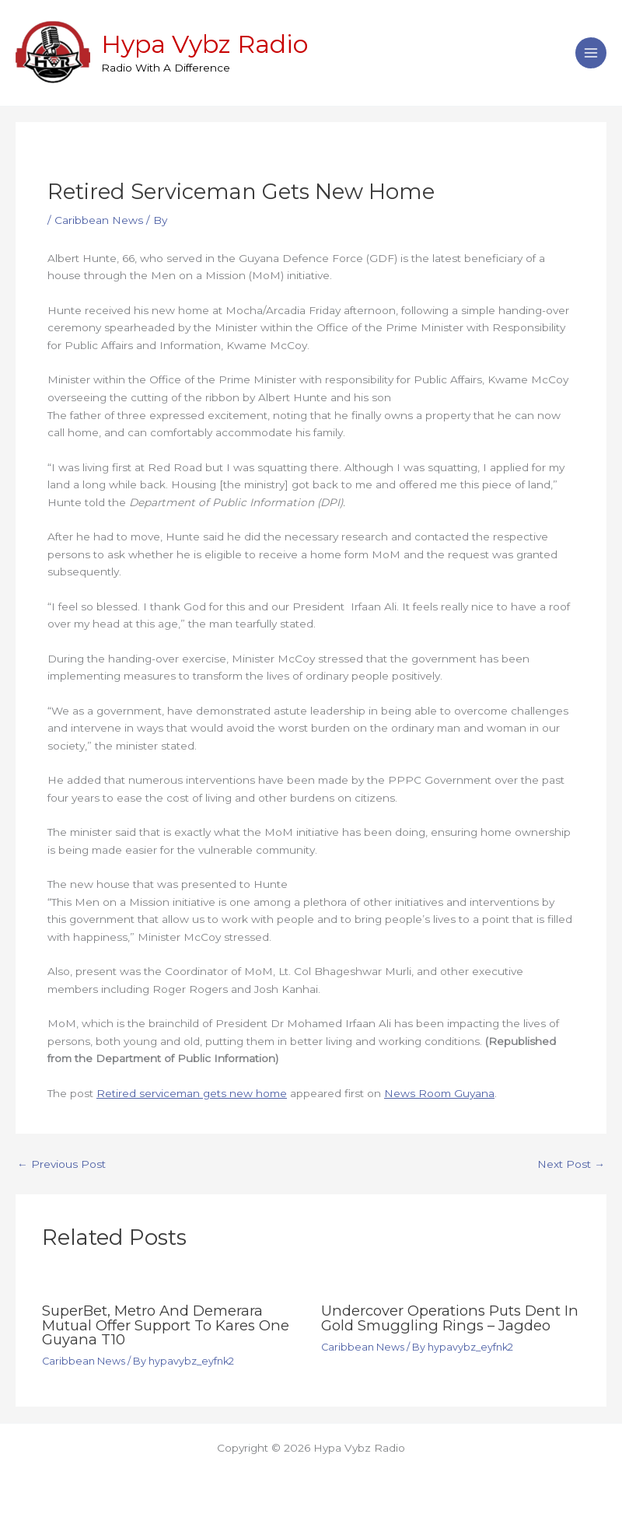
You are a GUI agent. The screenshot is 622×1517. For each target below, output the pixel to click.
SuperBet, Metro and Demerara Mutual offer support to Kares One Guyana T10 (165, 1324)
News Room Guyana (439, 1093)
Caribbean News (98, 220)
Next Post (571, 1164)
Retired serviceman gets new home (191, 1093)
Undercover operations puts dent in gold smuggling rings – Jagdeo (449, 1317)
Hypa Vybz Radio (204, 44)
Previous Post (61, 1164)
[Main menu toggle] (591, 53)
